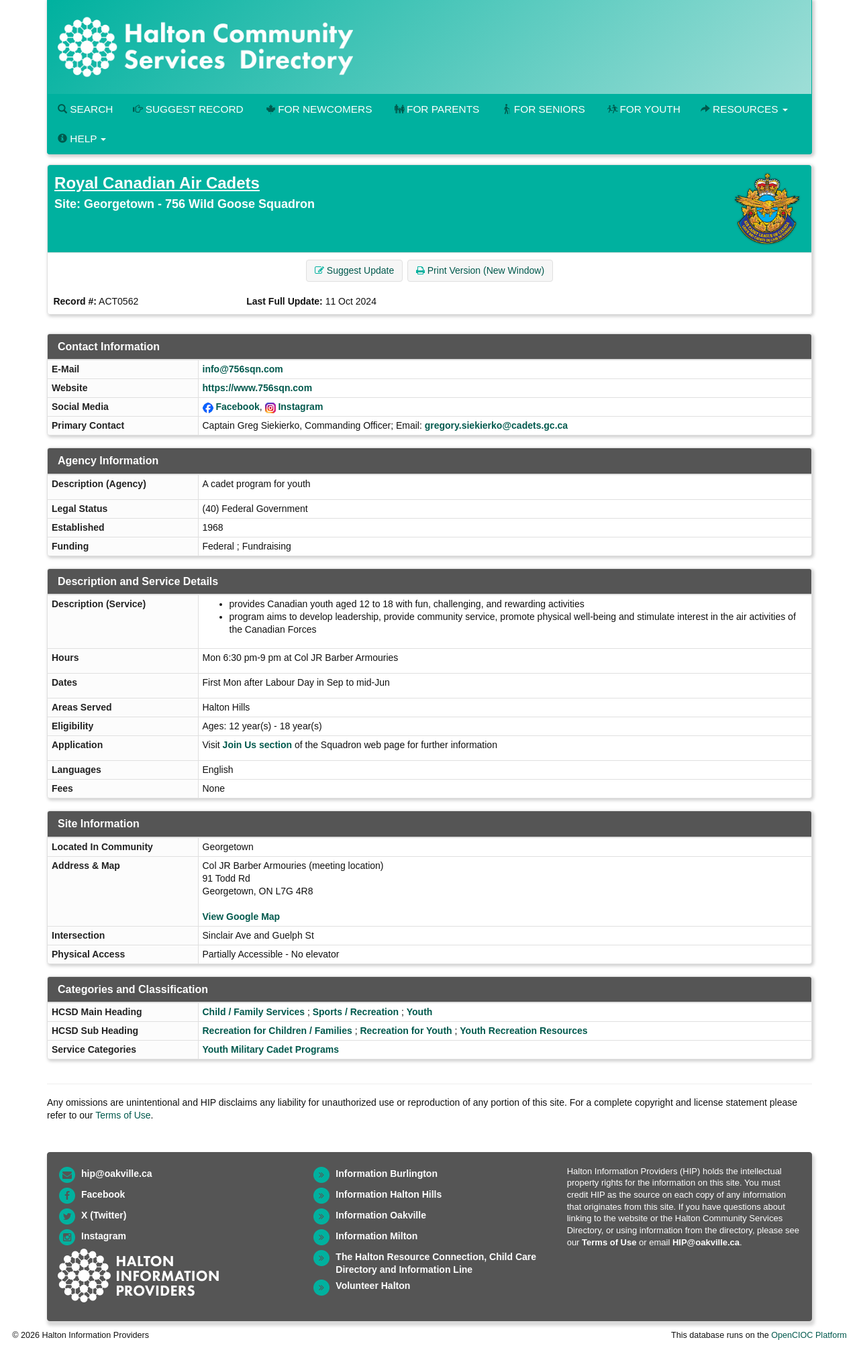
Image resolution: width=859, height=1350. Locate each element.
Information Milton (376, 1236)
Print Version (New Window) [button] (480, 270)
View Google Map (242, 916)
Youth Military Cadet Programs (271, 1049)
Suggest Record (188, 109)
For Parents (435, 109)
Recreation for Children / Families (277, 1030)
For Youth (642, 109)
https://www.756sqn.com (258, 387)
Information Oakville (381, 1215)
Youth (420, 1011)
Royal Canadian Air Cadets (157, 183)
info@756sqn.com (243, 369)
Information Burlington (387, 1173)
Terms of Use (122, 1115)
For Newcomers (318, 109)
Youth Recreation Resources (523, 1030)
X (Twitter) (103, 1215)
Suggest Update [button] (354, 270)
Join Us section (257, 744)
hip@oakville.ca (116, 1173)
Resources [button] (744, 109)
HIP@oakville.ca (706, 1242)
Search (85, 109)
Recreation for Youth (406, 1030)
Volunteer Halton (373, 1285)
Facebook (237, 406)
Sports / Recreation (356, 1011)
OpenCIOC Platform (809, 1335)
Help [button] (82, 138)
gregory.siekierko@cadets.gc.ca (496, 425)
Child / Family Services (254, 1011)
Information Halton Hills (389, 1194)
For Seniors (542, 109)
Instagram (300, 406)
